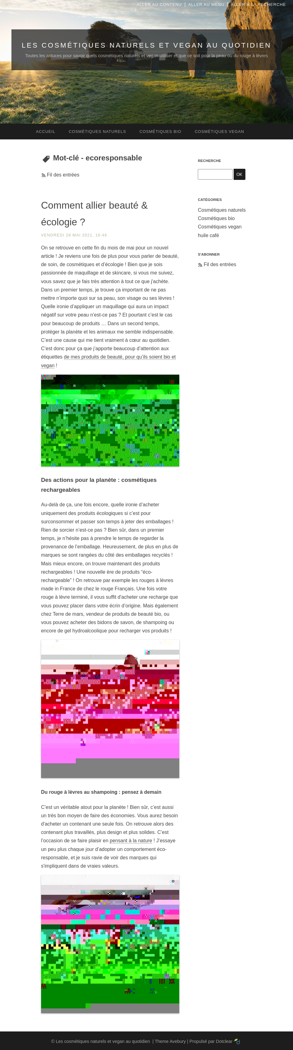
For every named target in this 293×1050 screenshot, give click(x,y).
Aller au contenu (159, 4)
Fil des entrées (63, 174)
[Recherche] (215, 174)
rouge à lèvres (66, 792)
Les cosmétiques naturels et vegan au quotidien (146, 45)
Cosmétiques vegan (219, 226)
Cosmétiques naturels (222, 210)
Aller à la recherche (258, 4)
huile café (208, 235)
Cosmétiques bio (216, 218)
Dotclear (224, 1041)
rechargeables (60, 490)
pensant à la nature (131, 840)
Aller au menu (206, 4)
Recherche (209, 161)
